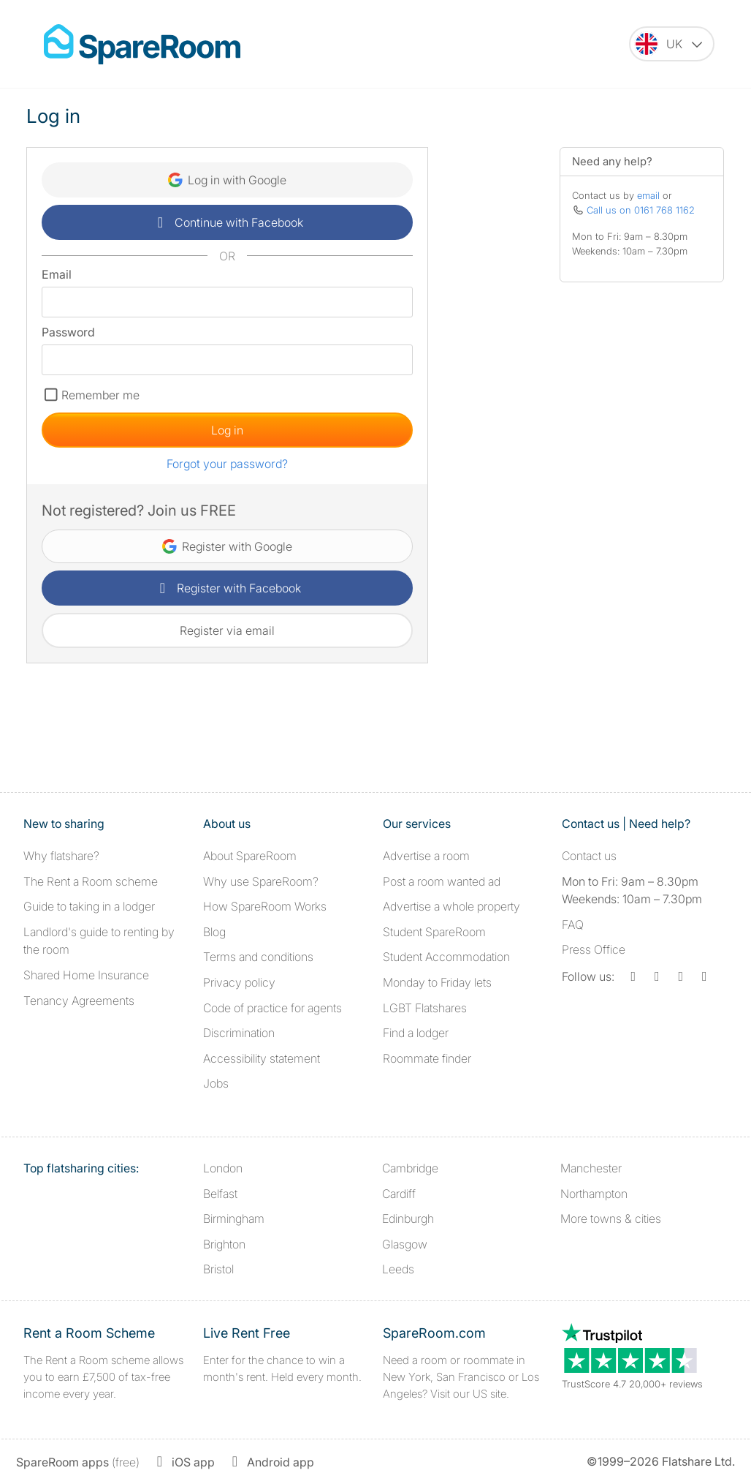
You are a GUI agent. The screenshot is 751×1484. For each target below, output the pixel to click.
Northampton (594, 1193)
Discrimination (239, 1032)
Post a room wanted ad (441, 881)
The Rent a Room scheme (90, 881)
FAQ (573, 924)
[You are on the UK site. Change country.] (671, 43)
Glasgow (404, 1244)
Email (57, 274)
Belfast (220, 1193)
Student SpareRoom (434, 931)
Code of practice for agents (272, 1008)
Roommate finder (427, 1058)
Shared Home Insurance (86, 975)
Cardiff (399, 1193)
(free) (78, 1462)
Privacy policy (239, 982)
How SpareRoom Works (265, 906)
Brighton (224, 1244)
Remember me (100, 395)
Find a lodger (416, 1032)
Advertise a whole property (451, 906)
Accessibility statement (261, 1058)
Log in (227, 430)
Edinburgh (408, 1218)
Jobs (216, 1083)
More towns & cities (610, 1218)
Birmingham (233, 1218)
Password (68, 332)
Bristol (218, 1269)
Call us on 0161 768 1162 (641, 210)
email (648, 195)
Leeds (398, 1269)
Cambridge (410, 1168)
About (250, 855)
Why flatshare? (61, 855)
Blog (214, 931)
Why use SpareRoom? (261, 881)
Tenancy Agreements (78, 1000)
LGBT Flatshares (425, 1008)
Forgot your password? (227, 463)
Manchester (591, 1168)
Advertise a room (426, 855)
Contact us (589, 855)
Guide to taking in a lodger (89, 906)
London (223, 1168)
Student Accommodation (446, 956)
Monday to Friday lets (437, 982)
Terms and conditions (258, 956)
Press (593, 949)
